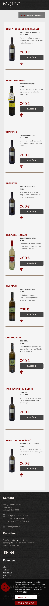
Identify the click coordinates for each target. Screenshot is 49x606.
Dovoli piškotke (26, 597)
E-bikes (6, 578)
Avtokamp (7, 572)
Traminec (12, 132)
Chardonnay (13, 337)
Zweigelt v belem (16, 234)
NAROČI (31, 57)
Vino (5, 567)
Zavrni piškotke (26, 603)
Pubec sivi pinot (16, 80)
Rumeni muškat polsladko (22, 29)
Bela (23, 15)
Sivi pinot (12, 286)
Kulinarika (7, 570)
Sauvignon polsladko (19, 389)
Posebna (39, 15)
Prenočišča (8, 575)
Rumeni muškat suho (18, 440)
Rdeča (30, 15)
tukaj (25, 592)
